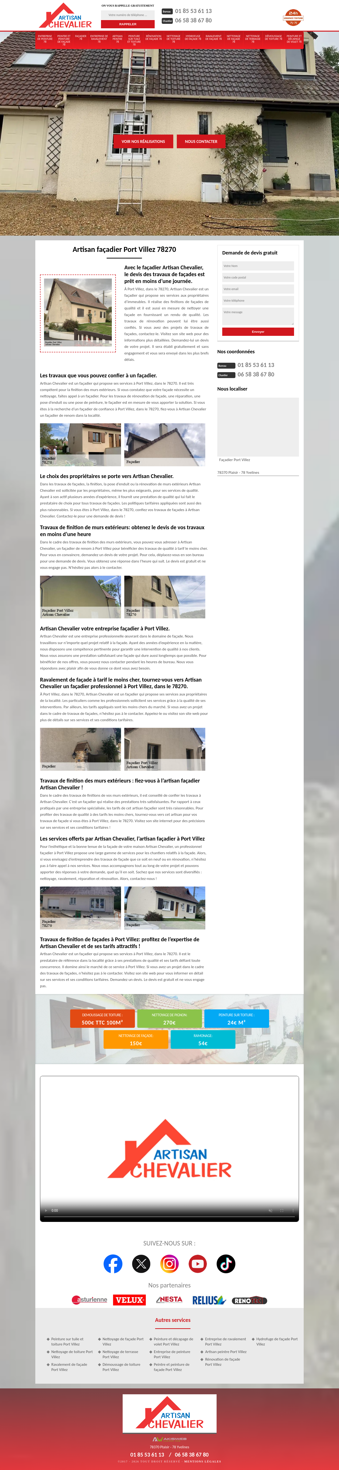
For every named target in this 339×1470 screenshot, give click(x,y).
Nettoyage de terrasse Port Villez (120, 1354)
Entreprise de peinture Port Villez (172, 1354)
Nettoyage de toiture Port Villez (72, 1354)
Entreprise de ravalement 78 (99, 38)
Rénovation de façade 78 (153, 37)
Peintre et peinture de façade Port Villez (172, 1367)
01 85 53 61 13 (193, 11)
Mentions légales (202, 1461)
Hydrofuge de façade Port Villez (277, 1342)
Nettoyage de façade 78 (234, 38)
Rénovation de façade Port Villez (222, 1362)
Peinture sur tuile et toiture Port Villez (67, 1342)
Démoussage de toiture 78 (273, 37)
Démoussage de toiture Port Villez (121, 1367)
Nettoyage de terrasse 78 (253, 38)
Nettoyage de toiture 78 (173, 38)
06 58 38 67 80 (193, 20)
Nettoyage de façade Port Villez (123, 1342)
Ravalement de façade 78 (214, 37)
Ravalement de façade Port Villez (69, 1367)
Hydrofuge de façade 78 (193, 37)
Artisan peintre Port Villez (225, 1351)
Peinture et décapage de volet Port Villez (173, 1342)
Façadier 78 (80, 37)
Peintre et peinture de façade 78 (63, 40)
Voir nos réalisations (143, 141)
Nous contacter (201, 141)
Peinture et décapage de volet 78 (294, 38)
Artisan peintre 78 (117, 38)
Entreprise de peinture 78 (45, 38)
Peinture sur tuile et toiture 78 (134, 40)
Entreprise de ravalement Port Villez (225, 1342)
